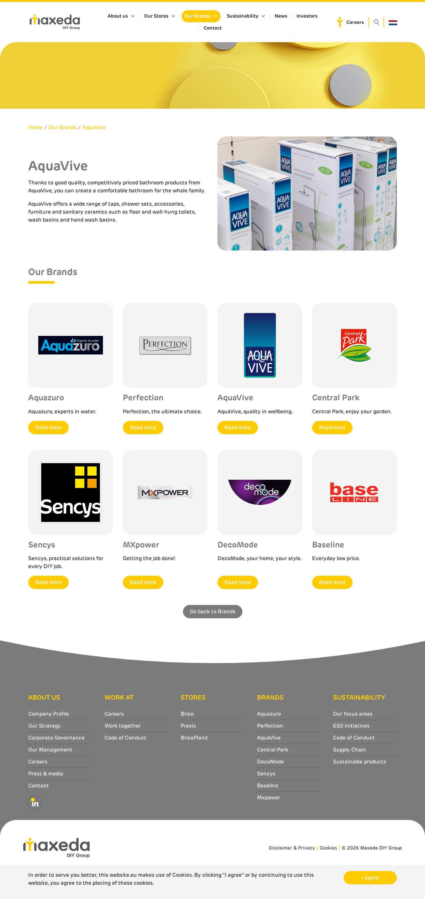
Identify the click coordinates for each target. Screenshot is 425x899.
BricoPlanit (194, 737)
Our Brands (198, 16)
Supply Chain (349, 749)
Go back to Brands (212, 611)
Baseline (267, 785)
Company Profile (48, 713)
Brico (187, 713)
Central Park (272, 749)
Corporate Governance (56, 737)
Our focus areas (353, 713)
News (281, 16)
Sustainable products (359, 761)
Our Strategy (44, 725)
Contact (213, 28)
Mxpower (268, 797)
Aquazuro (269, 713)
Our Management (50, 749)
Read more (48, 427)
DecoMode (270, 761)
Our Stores (156, 16)
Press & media (45, 773)
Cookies (328, 848)
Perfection (270, 725)
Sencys (266, 773)
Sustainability (242, 16)
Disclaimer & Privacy (292, 848)
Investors (307, 16)
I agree (370, 877)
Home (35, 127)
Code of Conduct (125, 737)
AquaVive (94, 127)
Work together (123, 725)
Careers (355, 22)
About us (118, 16)
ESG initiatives (351, 725)
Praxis (188, 725)
